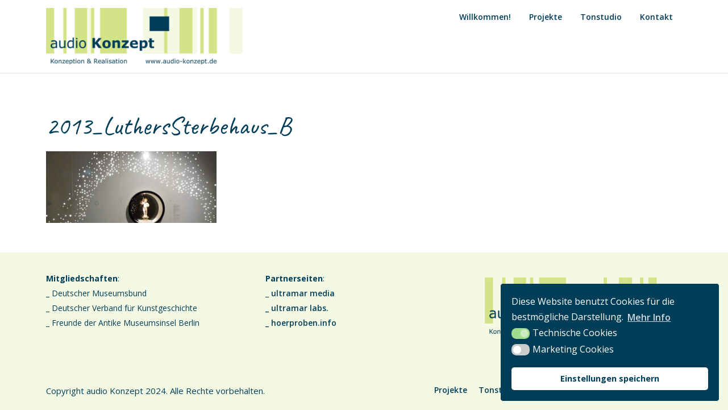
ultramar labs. (299, 308)
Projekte (545, 16)
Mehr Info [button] (649, 317)
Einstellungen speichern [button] (609, 378)
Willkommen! (485, 16)
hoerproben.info (303, 322)
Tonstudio (601, 16)
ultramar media (303, 293)
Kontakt (656, 16)
